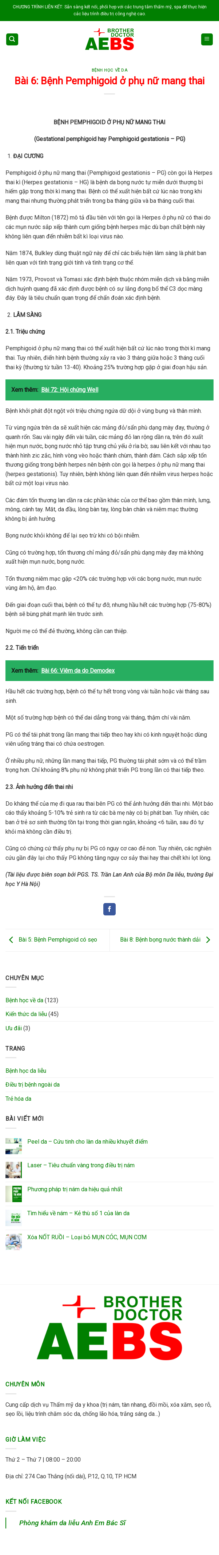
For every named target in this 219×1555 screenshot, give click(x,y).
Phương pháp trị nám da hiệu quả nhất (74, 1189)
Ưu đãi (13, 1028)
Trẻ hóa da (18, 1098)
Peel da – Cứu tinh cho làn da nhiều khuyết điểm (87, 1141)
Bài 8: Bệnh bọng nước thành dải (167, 939)
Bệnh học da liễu (25, 1070)
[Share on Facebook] (109, 909)
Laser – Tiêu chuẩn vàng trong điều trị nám (81, 1165)
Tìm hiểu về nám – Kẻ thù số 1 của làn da (78, 1213)
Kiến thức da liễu (26, 1014)
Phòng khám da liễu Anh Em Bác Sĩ (72, 1523)
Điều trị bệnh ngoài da (32, 1084)
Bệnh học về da (110, 70)
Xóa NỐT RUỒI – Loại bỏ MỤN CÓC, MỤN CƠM (87, 1237)
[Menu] (207, 39)
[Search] (12, 39)
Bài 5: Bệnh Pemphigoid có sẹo (51, 939)
